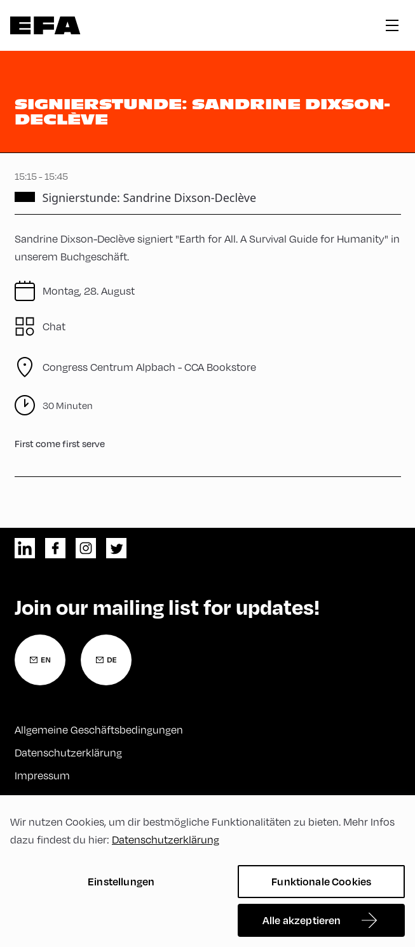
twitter (116, 548)
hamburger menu (392, 25)
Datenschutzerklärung (68, 752)
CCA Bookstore (149, 366)
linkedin (25, 548)
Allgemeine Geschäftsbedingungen (99, 729)
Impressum (42, 775)
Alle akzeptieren (301, 920)
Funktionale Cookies (321, 881)
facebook (55, 548)
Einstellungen (121, 881)
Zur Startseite (45, 25)
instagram (86, 548)
